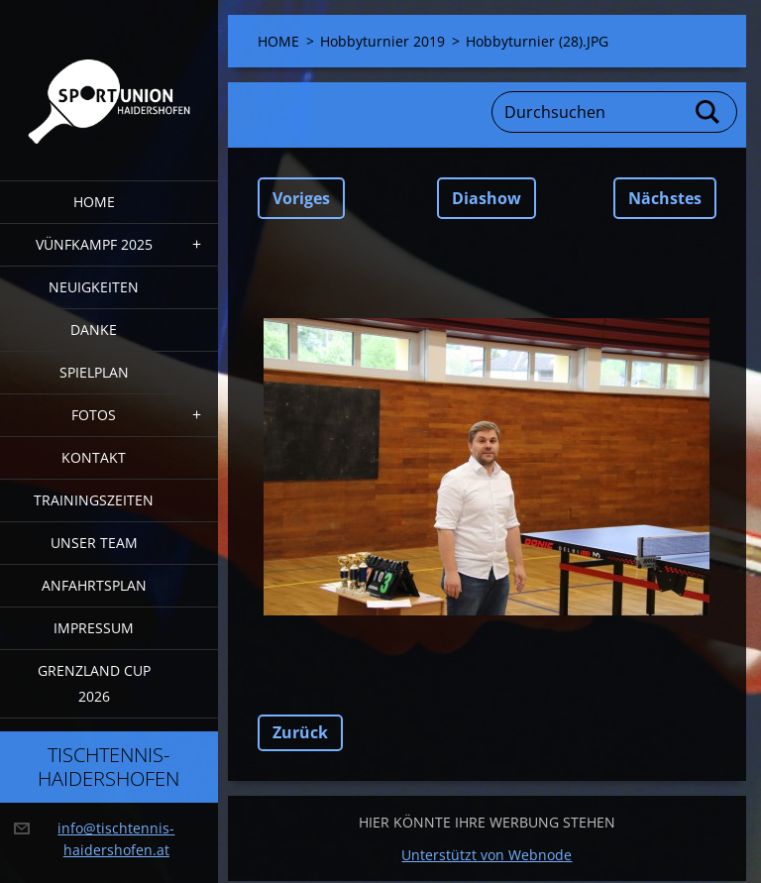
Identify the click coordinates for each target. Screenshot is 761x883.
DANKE (93, 329)
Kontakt (93, 457)
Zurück (300, 732)
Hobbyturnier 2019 (382, 41)
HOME (94, 201)
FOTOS (93, 414)
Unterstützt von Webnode (486, 854)
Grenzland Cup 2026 (94, 683)
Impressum (94, 627)
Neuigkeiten (94, 286)
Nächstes (665, 198)
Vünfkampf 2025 (94, 244)
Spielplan (94, 372)
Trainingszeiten (94, 500)
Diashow (486, 198)
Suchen (708, 112)
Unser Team (94, 542)
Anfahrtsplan (94, 585)
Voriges (301, 198)
